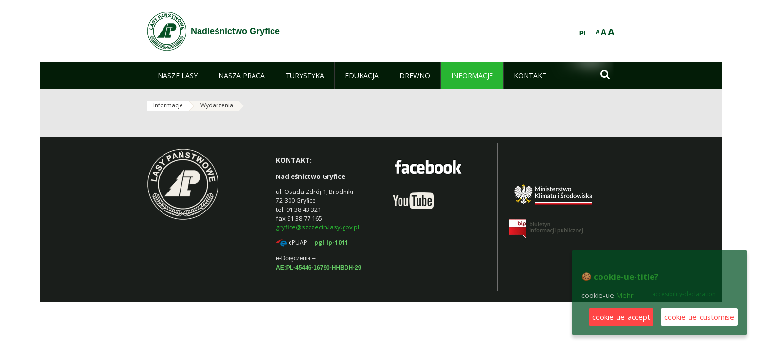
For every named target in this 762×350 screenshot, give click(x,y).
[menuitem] (177, 75)
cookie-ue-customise (699, 317)
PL (583, 33)
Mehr (625, 295)
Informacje (168, 105)
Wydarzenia (216, 105)
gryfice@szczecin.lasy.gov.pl (317, 227)
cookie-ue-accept (621, 317)
